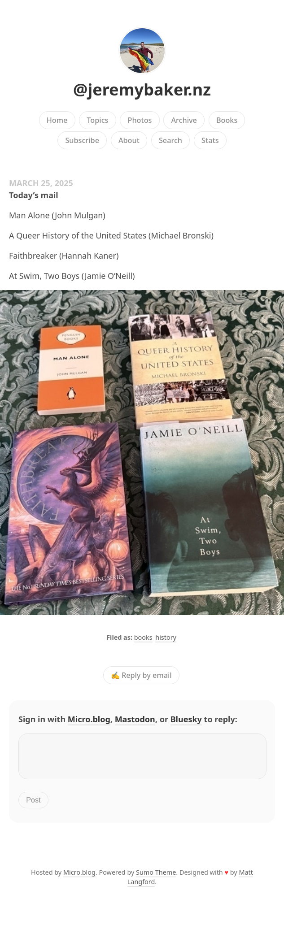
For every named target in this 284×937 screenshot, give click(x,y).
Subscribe (82, 140)
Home (57, 120)
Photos (140, 120)
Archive (184, 120)
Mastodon (135, 719)
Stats (209, 140)
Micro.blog (89, 719)
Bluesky (186, 719)
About (129, 140)
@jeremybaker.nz (142, 89)
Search (170, 140)
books (143, 637)
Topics (97, 120)
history (165, 637)
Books (226, 120)
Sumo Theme (156, 877)
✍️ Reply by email (141, 675)
